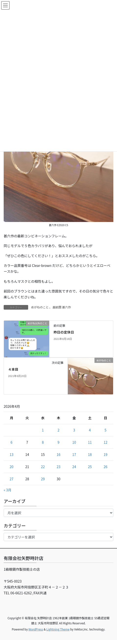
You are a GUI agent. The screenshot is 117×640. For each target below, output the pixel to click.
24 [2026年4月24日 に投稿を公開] (74, 466)
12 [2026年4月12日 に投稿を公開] (105, 442)
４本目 (13, 369)
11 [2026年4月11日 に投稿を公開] (90, 442)
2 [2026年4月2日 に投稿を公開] (58, 430)
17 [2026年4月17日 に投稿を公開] (74, 454)
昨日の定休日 (64, 332)
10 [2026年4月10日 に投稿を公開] (74, 442)
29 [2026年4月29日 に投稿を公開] (43, 478)
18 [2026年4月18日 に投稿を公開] (90, 454)
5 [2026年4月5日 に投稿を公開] (105, 430)
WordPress (35, 629)
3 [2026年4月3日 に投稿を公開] (74, 430)
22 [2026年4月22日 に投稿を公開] (43, 466)
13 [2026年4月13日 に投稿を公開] (11, 454)
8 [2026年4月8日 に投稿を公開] (43, 442)
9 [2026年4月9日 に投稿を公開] (58, 442)
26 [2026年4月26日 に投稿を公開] (105, 466)
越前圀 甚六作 (62, 307)
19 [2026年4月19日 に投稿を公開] (105, 454)
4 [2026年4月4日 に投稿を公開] (90, 430)
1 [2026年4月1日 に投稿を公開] (43, 430)
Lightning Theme (58, 629)
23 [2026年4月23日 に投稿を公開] (58, 466)
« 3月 (8, 489)
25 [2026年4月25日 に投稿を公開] (90, 466)
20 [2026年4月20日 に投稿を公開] (11, 466)
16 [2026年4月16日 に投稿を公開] (58, 454)
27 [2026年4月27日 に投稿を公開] (11, 478)
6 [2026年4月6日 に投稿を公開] (11, 442)
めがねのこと (40, 307)
